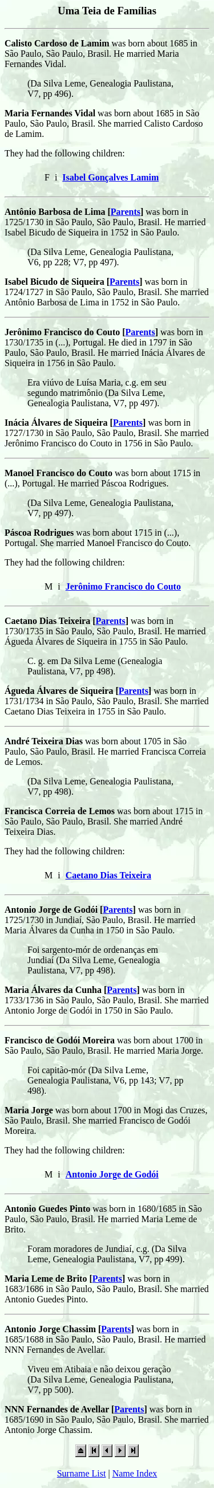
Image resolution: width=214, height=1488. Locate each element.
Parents (125, 212)
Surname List (81, 1473)
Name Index (135, 1473)
